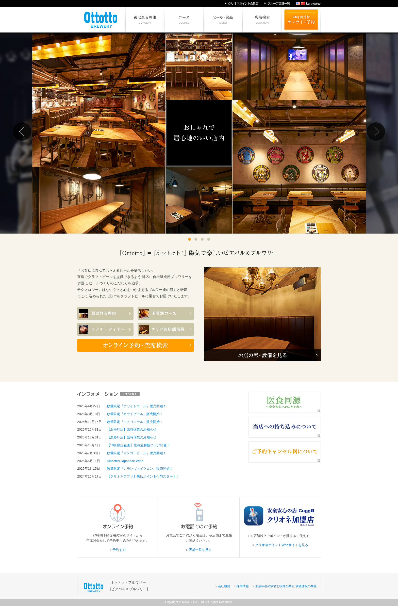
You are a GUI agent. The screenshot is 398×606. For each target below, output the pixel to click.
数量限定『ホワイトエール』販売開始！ (136, 406)
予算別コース (184, 19)
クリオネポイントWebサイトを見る (281, 545)
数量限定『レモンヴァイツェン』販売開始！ (140, 468)
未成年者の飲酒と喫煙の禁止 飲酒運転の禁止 (286, 586)
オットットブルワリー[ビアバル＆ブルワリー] (129, 585)
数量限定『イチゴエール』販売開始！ (135, 422)
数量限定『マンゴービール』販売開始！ (136, 453)
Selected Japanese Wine (125, 461)
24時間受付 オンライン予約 (301, 19)
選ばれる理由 (145, 19)
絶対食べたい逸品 (223, 19)
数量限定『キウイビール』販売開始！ (135, 414)
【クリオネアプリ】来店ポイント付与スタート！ (143, 476)
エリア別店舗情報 (262, 19)
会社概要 (224, 586)
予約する (119, 550)
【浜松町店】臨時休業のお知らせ (131, 429)
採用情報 (243, 586)
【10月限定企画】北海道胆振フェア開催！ (138, 445)
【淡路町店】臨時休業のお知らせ (131, 437)
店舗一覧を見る (200, 550)
